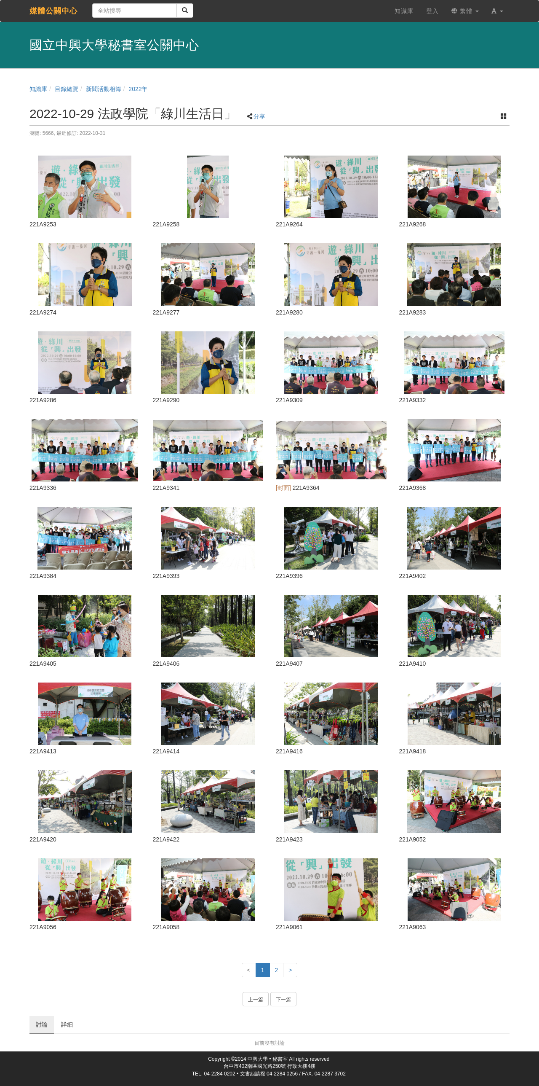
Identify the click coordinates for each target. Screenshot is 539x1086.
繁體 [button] (465, 11)
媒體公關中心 (53, 11)
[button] (497, 11)
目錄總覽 (66, 89)
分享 (259, 116)
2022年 (137, 89)
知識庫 (38, 89)
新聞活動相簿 (103, 89)
